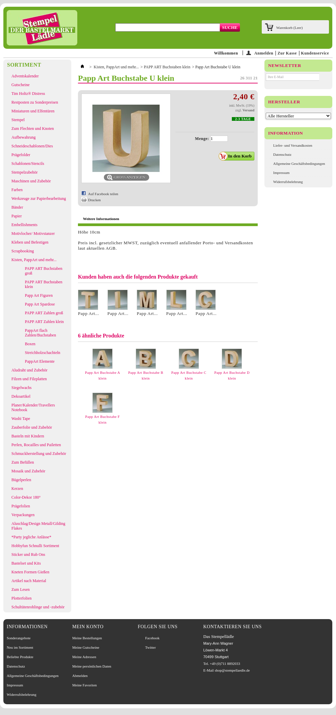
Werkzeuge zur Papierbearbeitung (38, 198)
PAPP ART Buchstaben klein (43, 284)
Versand (248, 110)
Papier (16, 216)
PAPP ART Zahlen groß (44, 313)
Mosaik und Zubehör (28, 471)
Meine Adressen (84, 657)
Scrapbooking (22, 251)
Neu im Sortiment (20, 647)
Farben (17, 189)
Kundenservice (315, 53)
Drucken (94, 200)
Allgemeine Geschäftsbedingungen (299, 164)
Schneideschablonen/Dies (32, 146)
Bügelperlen (21, 479)
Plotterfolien (21, 598)
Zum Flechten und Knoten (32, 128)
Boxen (30, 344)
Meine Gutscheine (85, 647)
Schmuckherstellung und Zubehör (38, 453)
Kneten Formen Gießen (30, 572)
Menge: (202, 138)
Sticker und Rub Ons (28, 554)
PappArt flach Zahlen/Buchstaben (40, 332)
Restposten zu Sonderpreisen (34, 102)
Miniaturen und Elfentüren (32, 111)
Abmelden (80, 676)
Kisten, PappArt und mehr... (33, 259)
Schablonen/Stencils (27, 163)
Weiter (255, 362)
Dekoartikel (21, 396)
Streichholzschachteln (42, 352)
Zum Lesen (20, 589)
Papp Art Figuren (39, 295)
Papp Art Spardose (40, 304)
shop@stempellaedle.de (232, 670)
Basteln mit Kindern (27, 436)
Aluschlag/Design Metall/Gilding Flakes (38, 526)
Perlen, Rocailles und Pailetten (36, 444)
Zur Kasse (287, 53)
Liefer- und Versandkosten (292, 145)
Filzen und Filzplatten (29, 379)
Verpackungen (23, 514)
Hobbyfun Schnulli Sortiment (35, 545)
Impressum (281, 173)
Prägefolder (20, 154)
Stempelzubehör (24, 172)
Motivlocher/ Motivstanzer (33, 233)
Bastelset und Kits (26, 563)
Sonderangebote (19, 638)
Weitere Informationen (101, 219)
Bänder (17, 207)
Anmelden (264, 53)
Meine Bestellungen (87, 638)
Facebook (152, 638)
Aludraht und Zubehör (29, 370)
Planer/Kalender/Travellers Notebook (33, 407)
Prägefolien (20, 506)
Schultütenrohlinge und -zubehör (38, 607)
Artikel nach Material (28, 580)
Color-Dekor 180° (26, 497)
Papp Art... (88, 313)
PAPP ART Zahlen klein (44, 321)
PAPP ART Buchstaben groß (43, 271)
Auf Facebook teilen (103, 194)
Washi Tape (20, 418)
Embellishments (24, 224)
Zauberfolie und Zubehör (31, 427)
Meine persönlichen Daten (91, 666)
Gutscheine (20, 84)
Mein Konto (87, 626)
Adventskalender (25, 76)
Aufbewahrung (23, 137)
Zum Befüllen (22, 462)
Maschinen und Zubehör (31, 181)
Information (285, 133)
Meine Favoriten (84, 685)
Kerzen (17, 488)
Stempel (18, 119)
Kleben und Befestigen (29, 242)
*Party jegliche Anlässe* (31, 537)
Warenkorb (289, 28)
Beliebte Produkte (20, 657)
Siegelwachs (21, 387)
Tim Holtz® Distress (28, 93)
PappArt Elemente (39, 361)
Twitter (150, 647)
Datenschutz (282, 154)
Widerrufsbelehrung (288, 182)
